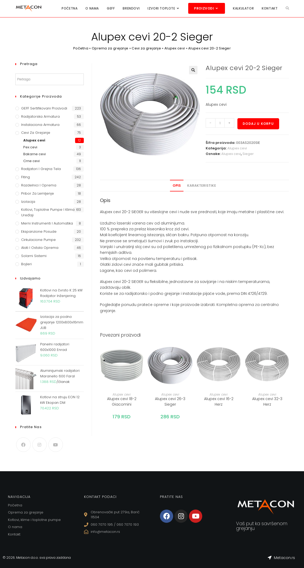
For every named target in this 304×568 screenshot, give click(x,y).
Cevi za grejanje (146, 48)
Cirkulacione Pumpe (38, 239)
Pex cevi (30, 147)
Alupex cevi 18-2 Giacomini (121, 401)
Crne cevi (31, 160)
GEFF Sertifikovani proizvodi (44, 108)
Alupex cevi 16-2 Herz (218, 401)
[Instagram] (39, 444)
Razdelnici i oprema (38, 185)
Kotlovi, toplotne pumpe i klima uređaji (48, 212)
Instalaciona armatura (40, 124)
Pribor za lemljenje (37, 193)
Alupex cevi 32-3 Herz (267, 401)
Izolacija (28, 201)
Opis (177, 185)
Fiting (25, 177)
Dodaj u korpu (258, 123)
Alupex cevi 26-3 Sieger (170, 401)
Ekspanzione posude (39, 231)
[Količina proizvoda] (220, 123)
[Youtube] (55, 444)
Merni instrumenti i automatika (47, 223)
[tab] (176, 185)
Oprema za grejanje (110, 48)
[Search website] (287, 8)
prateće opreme (153, 304)
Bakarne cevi (34, 154)
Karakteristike (201, 185)
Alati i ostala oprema (39, 247)
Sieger (248, 153)
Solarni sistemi (34, 255)
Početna (80, 48)
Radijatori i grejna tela (41, 168)
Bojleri (26, 264)
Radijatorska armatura (40, 116)
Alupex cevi (174, 48)
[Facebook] (23, 444)
